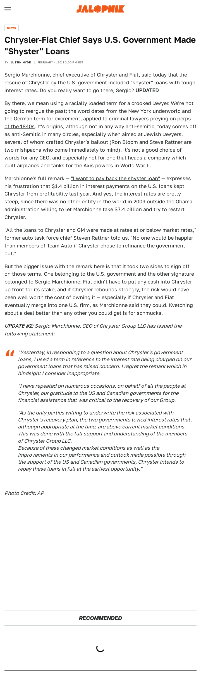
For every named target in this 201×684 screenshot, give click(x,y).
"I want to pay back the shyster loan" (115, 178)
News (11, 28)
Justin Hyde (21, 62)
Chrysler (107, 75)
